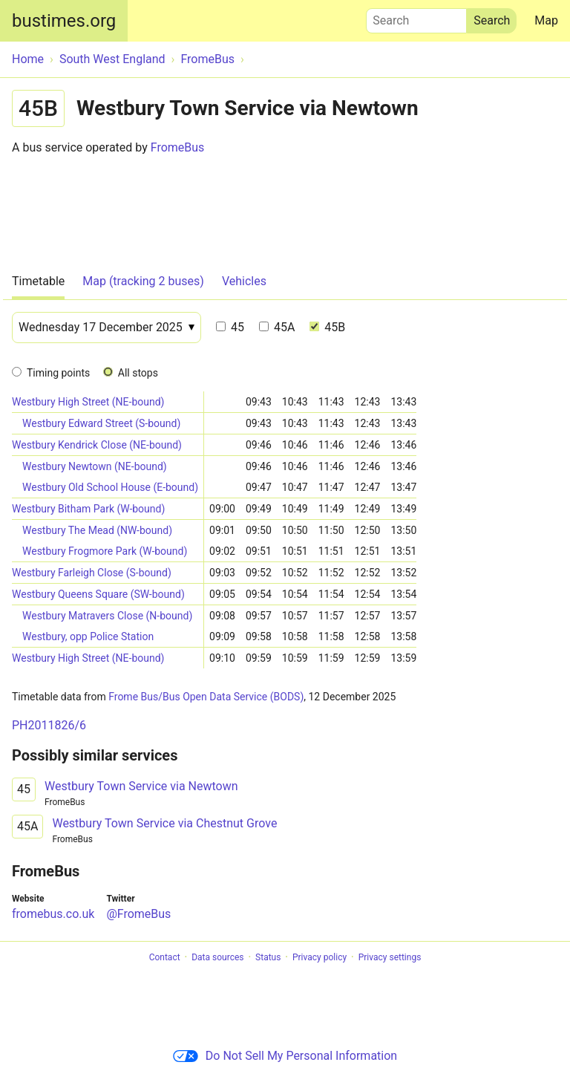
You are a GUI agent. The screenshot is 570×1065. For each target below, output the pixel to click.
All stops (138, 373)
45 (230, 327)
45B (327, 327)
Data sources (217, 957)
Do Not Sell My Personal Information (285, 1056)
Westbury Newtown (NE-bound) (94, 466)
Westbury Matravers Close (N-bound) (107, 616)
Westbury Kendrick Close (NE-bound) (97, 445)
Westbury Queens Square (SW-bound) (98, 594)
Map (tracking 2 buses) (143, 281)
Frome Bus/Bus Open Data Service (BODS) (206, 697)
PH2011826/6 (49, 725)
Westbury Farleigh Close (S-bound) (91, 573)
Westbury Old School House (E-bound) (110, 487)
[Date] (106, 327)
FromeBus (178, 147)
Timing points (58, 373)
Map (546, 20)
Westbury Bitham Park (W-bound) (88, 509)
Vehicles (244, 281)
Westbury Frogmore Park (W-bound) (104, 551)
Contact (164, 957)
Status (268, 957)
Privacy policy (319, 957)
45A (277, 327)
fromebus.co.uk (53, 914)
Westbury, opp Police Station (88, 636)
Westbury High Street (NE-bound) (88, 402)
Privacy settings (390, 957)
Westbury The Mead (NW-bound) (97, 530)
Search (416, 17)
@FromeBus (138, 914)
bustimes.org (64, 20)
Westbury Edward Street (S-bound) (101, 423)
